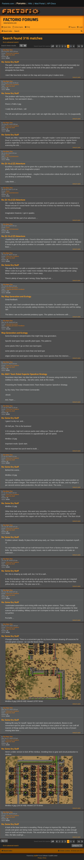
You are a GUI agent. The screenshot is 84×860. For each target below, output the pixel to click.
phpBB (35, 855)
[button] (53, 46)
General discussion (12, 287)
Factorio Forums (20, 19)
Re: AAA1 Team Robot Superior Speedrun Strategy (24, 374)
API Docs (51, 3)
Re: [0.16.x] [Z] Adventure (13, 163)
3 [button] (65, 46)
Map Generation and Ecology (14, 333)
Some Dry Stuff (10, 55)
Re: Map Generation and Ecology (16, 296)
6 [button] (73, 46)
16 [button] (79, 46)
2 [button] (62, 46)
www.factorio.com (10, 23)
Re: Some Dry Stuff (10, 62)
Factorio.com (8, 3)
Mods (8, 155)
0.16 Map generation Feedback (14, 289)
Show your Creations (12, 53)
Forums (21, 3)
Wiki (30, 3)
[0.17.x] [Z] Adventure (12, 156)
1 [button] (59, 46)
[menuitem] (17, 27)
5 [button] (70, 46)
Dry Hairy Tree (8, 50)
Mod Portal (40, 3)
